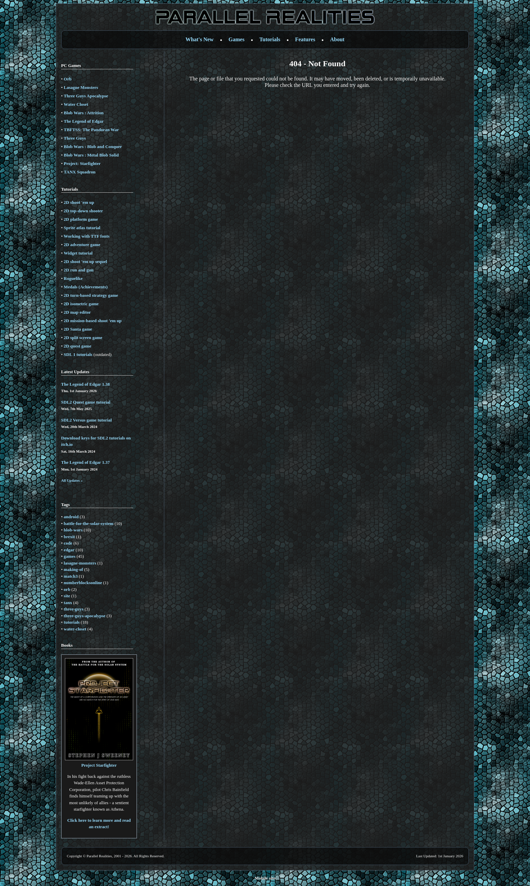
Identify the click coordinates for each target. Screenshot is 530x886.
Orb (68, 78)
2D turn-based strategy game (91, 295)
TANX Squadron (80, 171)
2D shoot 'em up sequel (85, 261)
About (337, 39)
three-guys (73, 609)
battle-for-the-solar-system (89, 523)
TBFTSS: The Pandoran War (91, 129)
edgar (69, 549)
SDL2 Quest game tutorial (86, 402)
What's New (200, 39)
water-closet (75, 628)
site (67, 595)
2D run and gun (79, 269)
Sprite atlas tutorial (82, 227)
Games (236, 39)
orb (67, 589)
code (68, 543)
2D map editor (77, 312)
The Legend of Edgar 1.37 (85, 462)
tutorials (72, 622)
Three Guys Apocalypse (86, 95)
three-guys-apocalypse (84, 615)
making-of (73, 569)
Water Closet (76, 104)
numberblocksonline (83, 582)
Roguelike (73, 278)
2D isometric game (81, 303)
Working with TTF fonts (87, 236)
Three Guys (75, 138)
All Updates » (72, 480)
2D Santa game (78, 329)
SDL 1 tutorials (78, 354)
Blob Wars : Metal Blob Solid (91, 155)
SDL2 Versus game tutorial (86, 420)
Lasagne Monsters (81, 87)
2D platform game (81, 219)
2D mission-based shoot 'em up (93, 320)
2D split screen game (83, 337)
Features (305, 39)
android (71, 516)
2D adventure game (82, 244)
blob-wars (73, 529)
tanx (68, 602)
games (70, 556)
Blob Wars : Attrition (84, 112)
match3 (71, 576)
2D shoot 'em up (79, 202)
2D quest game (78, 346)
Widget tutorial (78, 253)
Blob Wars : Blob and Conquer (93, 146)
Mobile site (265, 878)
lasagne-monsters (80, 563)
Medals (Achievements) (86, 286)
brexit (69, 536)
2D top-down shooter (83, 210)
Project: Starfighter (82, 163)
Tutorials (269, 39)
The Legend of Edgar (84, 121)
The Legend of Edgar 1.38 (85, 384)
